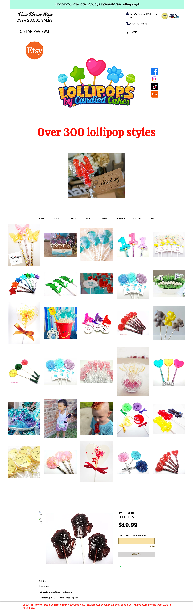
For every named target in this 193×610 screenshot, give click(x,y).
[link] (134, 32)
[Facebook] (154, 71)
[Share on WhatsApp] (120, 566)
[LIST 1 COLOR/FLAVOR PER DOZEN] (136, 541)
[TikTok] (154, 86)
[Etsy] (154, 94)
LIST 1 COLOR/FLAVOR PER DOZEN (133, 535)
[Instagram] (154, 79)
